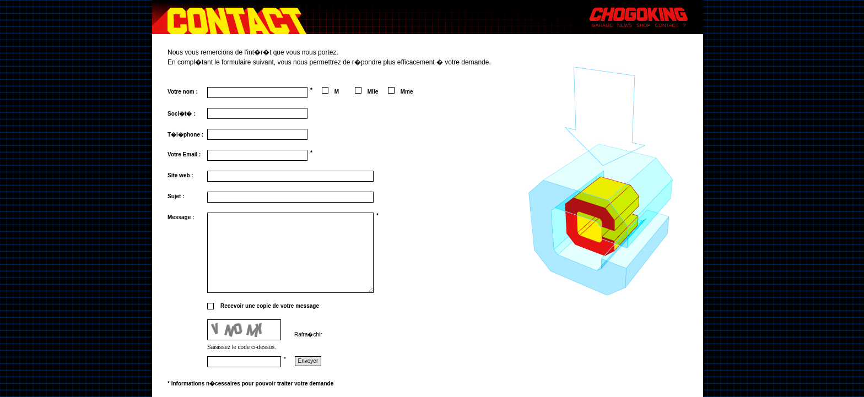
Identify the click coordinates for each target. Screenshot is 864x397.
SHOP (643, 25)
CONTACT (667, 25)
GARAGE (602, 25)
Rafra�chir (308, 334)
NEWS (624, 25)
